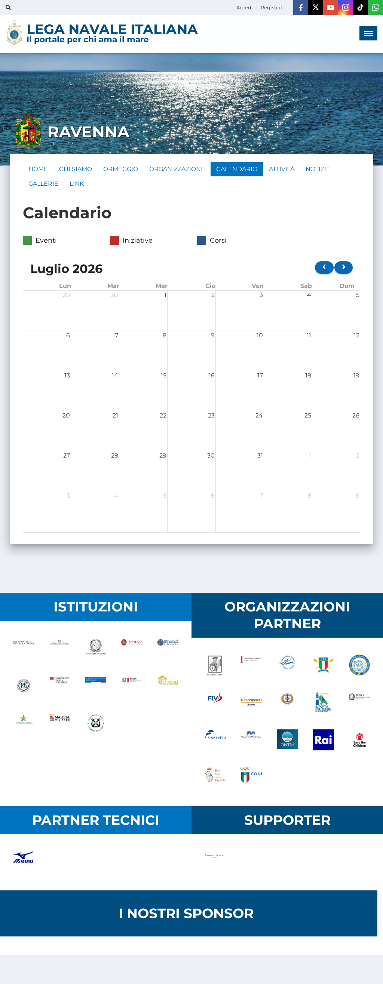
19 (356, 376)
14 (115, 376)
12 (356, 336)
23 (211, 416)
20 (66, 416)
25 (307, 416)
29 (66, 295)
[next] (343, 268)
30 (114, 295)
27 (66, 456)
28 (114, 456)
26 (355, 416)
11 (309, 336)
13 (67, 376)
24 (259, 416)
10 (260, 336)
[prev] (324, 268)
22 (163, 416)
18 (308, 376)
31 (260, 456)
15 (163, 376)
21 (115, 416)
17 (260, 376)
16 (212, 376)
